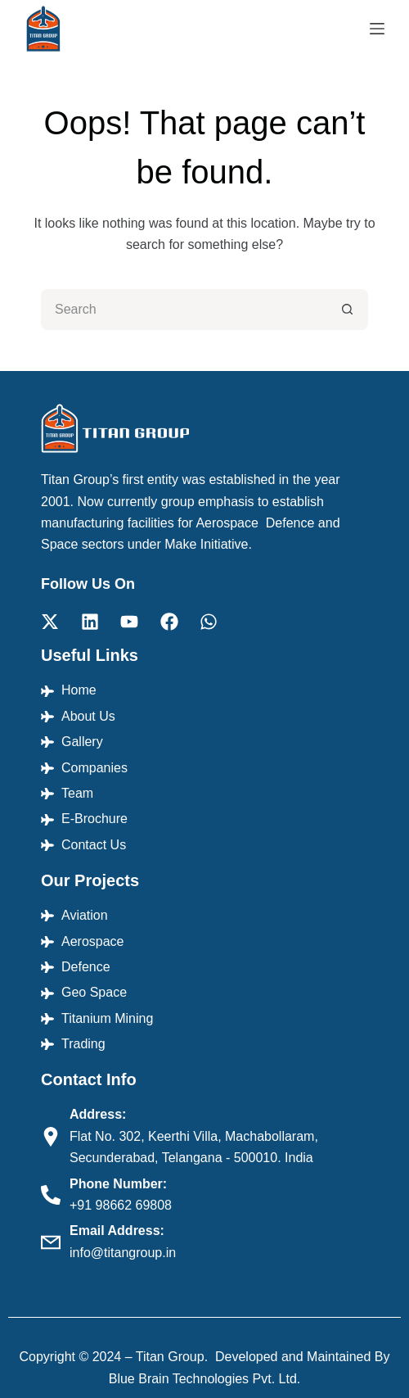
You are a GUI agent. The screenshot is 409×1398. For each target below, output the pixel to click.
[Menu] (377, 28)
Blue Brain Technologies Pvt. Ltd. (205, 1379)
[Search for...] (184, 309)
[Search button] (347, 309)
